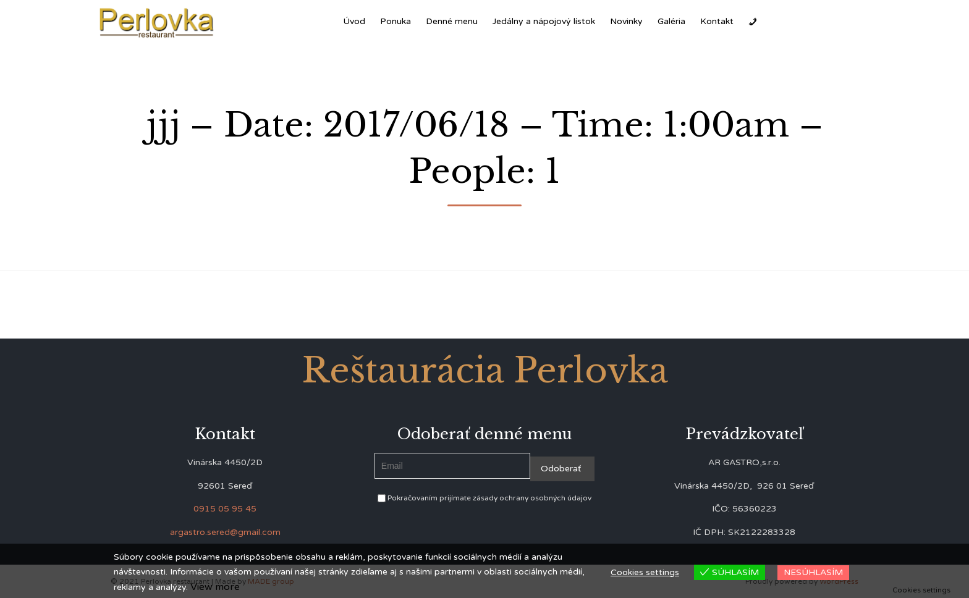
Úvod (354, 21)
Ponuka (395, 21)
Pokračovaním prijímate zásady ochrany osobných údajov (484, 498)
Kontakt (717, 21)
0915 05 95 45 (224, 508)
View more (215, 587)
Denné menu (452, 21)
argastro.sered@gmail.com (225, 532)
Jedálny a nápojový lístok (544, 21)
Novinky (626, 21)
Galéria (671, 21)
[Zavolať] (752, 21)
